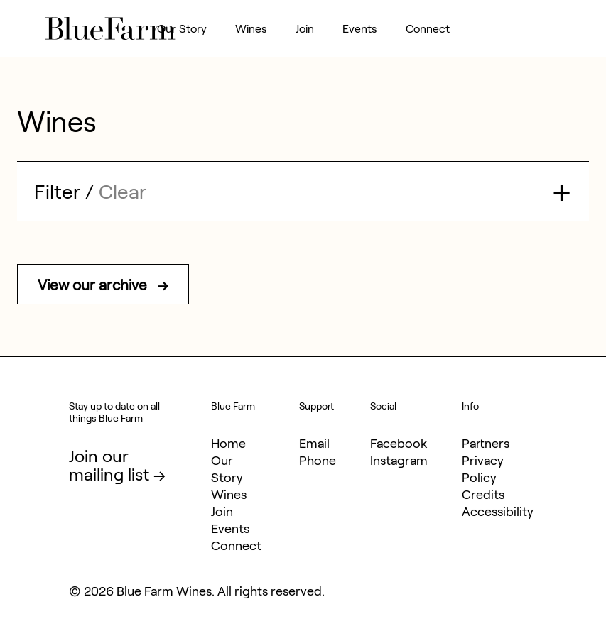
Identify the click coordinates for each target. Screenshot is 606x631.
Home (228, 443)
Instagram (399, 460)
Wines (251, 28)
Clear (122, 191)
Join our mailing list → (117, 464)
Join (305, 28)
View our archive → (103, 284)
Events (359, 28)
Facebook (398, 443)
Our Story (182, 28)
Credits (483, 494)
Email (314, 443)
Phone (317, 460)
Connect (428, 28)
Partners (485, 443)
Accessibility (498, 511)
